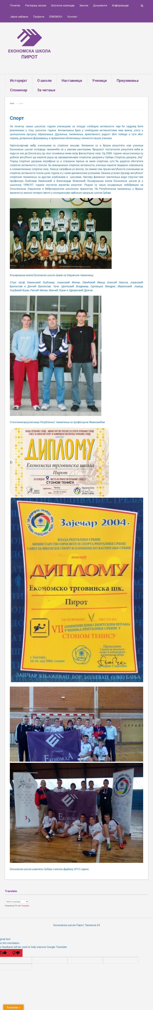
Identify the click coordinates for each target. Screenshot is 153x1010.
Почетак (15, 5)
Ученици (99, 78)
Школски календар (63, 5)
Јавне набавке (19, 16)
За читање (46, 87)
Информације (120, 5)
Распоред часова (35, 5)
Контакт (72, 16)
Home (12, 101)
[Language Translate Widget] (16, 899)
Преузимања (128, 78)
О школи (44, 78)
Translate (22, 903)
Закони (83, 5)
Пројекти (38, 16)
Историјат (18, 78)
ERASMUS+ (56, 16)
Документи (100, 5)
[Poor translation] (15, 950)
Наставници (72, 78)
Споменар (18, 87)
